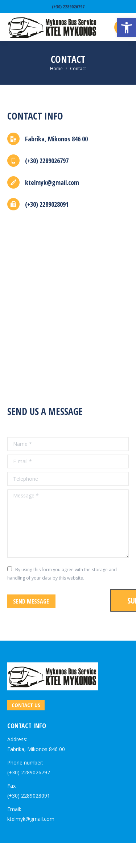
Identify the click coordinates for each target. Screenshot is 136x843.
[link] (126, 27)
